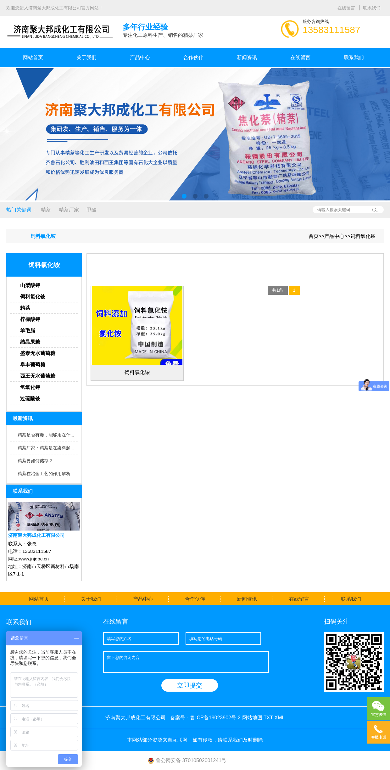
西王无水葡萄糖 (37, 376)
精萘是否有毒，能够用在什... (46, 434)
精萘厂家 (69, 209)
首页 (314, 236)
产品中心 (140, 57)
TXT (268, 717)
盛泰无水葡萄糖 (37, 353)
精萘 (46, 209)
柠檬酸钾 (30, 319)
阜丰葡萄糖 (32, 364)
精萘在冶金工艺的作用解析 (44, 473)
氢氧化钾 (30, 387)
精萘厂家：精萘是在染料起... (46, 447)
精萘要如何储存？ (35, 460)
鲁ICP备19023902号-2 (215, 717)
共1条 (277, 290)
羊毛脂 (27, 330)
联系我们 (372, 7)
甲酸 (91, 209)
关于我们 (86, 57)
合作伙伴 (193, 57)
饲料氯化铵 (363, 236)
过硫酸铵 (30, 398)
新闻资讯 (247, 57)
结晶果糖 (30, 342)
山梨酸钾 (30, 285)
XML (279, 717)
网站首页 (33, 57)
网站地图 (252, 717)
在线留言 (346, 7)
